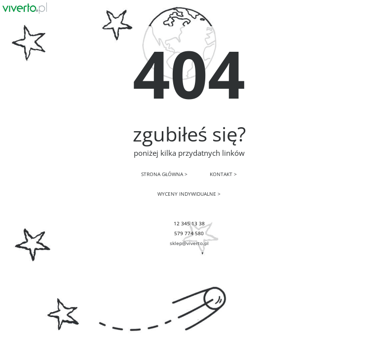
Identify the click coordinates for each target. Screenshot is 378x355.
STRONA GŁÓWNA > (164, 174)
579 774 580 (189, 233)
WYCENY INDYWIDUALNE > (189, 193)
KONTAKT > (223, 174)
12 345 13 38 (189, 223)
